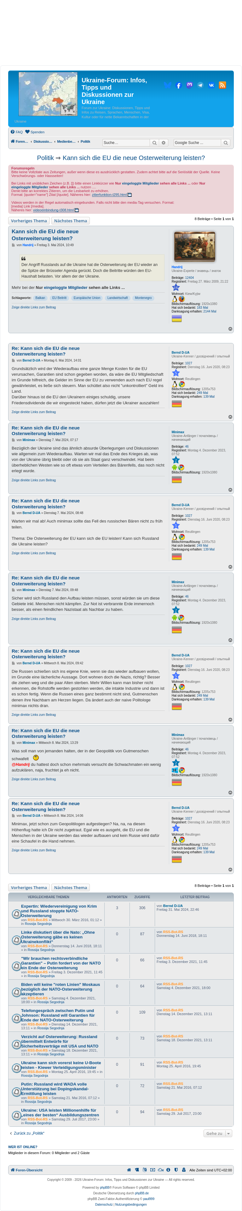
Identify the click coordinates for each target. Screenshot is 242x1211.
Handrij (177, 267)
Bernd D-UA (181, 352)
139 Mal (209, 396)
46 (187, 446)
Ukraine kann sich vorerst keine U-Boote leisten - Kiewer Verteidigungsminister (61, 1065)
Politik (45, 157)
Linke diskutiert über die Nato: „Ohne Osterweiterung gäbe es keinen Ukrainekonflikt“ (58, 937)
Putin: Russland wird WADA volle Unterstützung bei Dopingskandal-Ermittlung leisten (55, 1089)
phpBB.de (142, 1193)
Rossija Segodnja (38, 924)
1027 (188, 363)
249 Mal (202, 393)
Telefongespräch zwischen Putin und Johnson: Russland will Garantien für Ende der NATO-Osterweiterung (58, 1015)
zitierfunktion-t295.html (109, 194)
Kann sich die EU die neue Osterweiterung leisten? (134, 157)
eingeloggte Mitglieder (140, 183)
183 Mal (202, 307)
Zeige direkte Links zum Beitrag (34, 307)
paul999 (148, 1199)
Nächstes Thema (70, 221)
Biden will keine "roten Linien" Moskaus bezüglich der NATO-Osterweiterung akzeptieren (60, 989)
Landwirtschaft (117, 298)
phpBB (104, 1187)
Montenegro (143, 298)
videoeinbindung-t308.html (53, 210)
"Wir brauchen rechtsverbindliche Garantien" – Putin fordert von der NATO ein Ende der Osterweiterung (61, 963)
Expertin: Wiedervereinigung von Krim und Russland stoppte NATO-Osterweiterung (59, 911)
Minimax (178, 432)
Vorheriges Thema (29, 221)
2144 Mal (209, 311)
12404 (189, 277)
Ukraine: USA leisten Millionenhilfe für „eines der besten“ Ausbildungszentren (60, 1112)
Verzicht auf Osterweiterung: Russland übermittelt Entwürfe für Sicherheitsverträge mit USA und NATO (59, 1041)
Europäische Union (87, 298)
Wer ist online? (22, 1147)
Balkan (40, 298)
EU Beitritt (59, 298)
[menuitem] (16, 132)
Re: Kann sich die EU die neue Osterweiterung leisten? (46, 351)
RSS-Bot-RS (38, 920)
